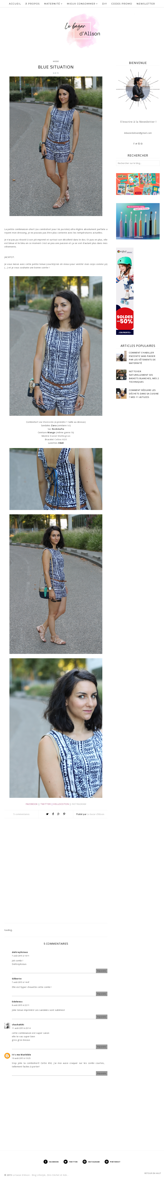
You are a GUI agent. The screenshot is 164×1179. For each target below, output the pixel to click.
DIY (104, 3)
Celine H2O (60, 439)
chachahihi (18, 1024)
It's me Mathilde (21, 1054)
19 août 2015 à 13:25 (21, 1058)
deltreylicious (20, 952)
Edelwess (17, 1001)
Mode (56, 61)
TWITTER (45, 803)
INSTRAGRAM (79, 803)
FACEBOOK (32, 803)
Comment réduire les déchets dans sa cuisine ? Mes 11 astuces (144, 393)
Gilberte (16, 978)
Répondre (101, 971)
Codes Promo (121, 3)
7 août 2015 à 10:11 (20, 956)
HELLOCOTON (61, 803)
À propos (32, 3)
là (72, 432)
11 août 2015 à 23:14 (21, 1028)
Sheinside (48, 421)
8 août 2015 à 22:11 (20, 1005)
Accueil (15, 3)
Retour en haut (153, 1173)
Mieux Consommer (82, 3)
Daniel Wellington (60, 435)
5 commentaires (21, 814)
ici (68, 425)
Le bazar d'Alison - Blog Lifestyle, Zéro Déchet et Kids (40, 1175)
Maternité (53, 3)
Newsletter (146, 3)
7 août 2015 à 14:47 (20, 982)
